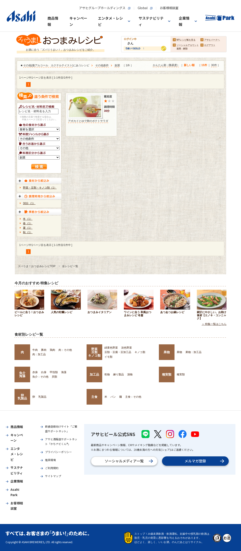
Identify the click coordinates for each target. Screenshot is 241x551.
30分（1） (29, 203)
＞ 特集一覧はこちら (214, 324)
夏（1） (28, 227)
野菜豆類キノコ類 (94, 352)
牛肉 (35, 349)
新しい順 (189, 65)
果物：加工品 (193, 352)
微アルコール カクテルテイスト (52, 65)
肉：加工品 (39, 354)
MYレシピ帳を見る (186, 40)
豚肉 (43, 349)
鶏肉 (52, 349)
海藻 (63, 372)
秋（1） (28, 232)
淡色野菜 (126, 347)
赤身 (35, 372)
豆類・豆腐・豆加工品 (117, 352)
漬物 (130, 374)
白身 (43, 372)
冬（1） (28, 218)
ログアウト (209, 45)
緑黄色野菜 (111, 347)
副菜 (117, 65)
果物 (167, 352)
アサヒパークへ (212, 40)
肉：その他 (65, 349)
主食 (94, 397)
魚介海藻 (22, 374)
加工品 (94, 374)
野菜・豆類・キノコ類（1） (40, 187)
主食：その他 (133, 396)
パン (113, 396)
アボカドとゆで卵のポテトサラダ (88, 121)
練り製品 (118, 374)
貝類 (54, 376)
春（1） (28, 223)
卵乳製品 (22, 396)
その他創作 (102, 65)
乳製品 (42, 396)
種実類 (166, 374)
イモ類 (108, 356)
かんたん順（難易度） (166, 65)
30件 (214, 65)
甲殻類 (54, 372)
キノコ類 (140, 352)
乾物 (107, 374)
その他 (27, 65)
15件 (204, 65)
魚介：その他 (40, 376)
